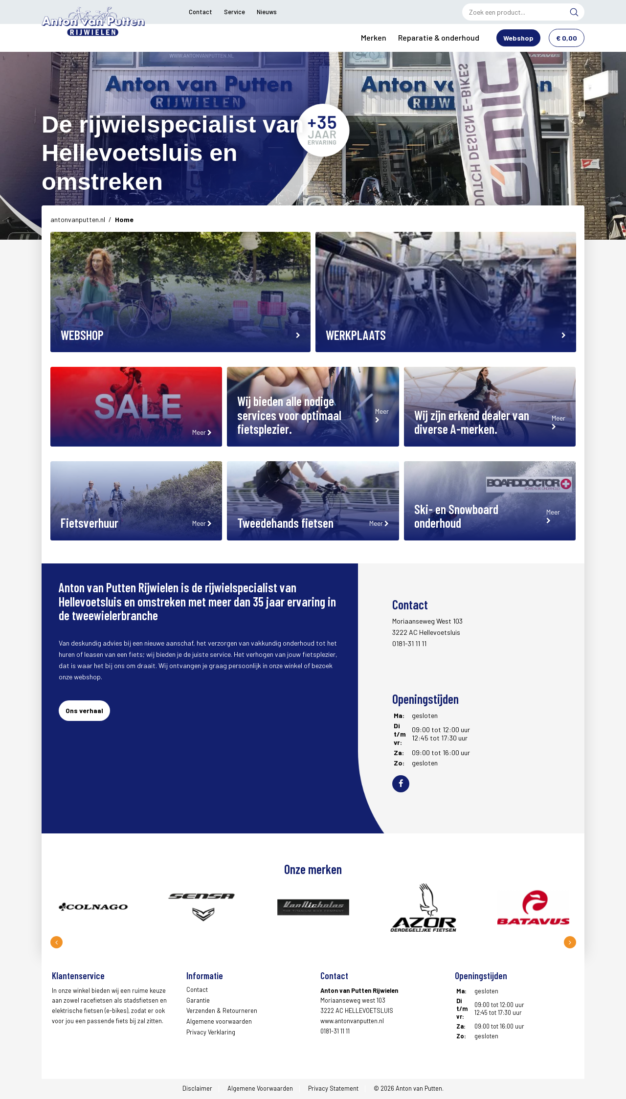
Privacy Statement (333, 1089)
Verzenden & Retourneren (221, 1011)
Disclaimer (197, 1089)
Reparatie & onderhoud (438, 38)
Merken (373, 38)
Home (124, 220)
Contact (200, 12)
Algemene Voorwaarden (260, 1089)
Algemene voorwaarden (219, 1022)
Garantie (198, 1001)
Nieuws (267, 12)
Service (234, 12)
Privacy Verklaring (210, 1033)
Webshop (518, 38)
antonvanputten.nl (77, 220)
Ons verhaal (84, 711)
